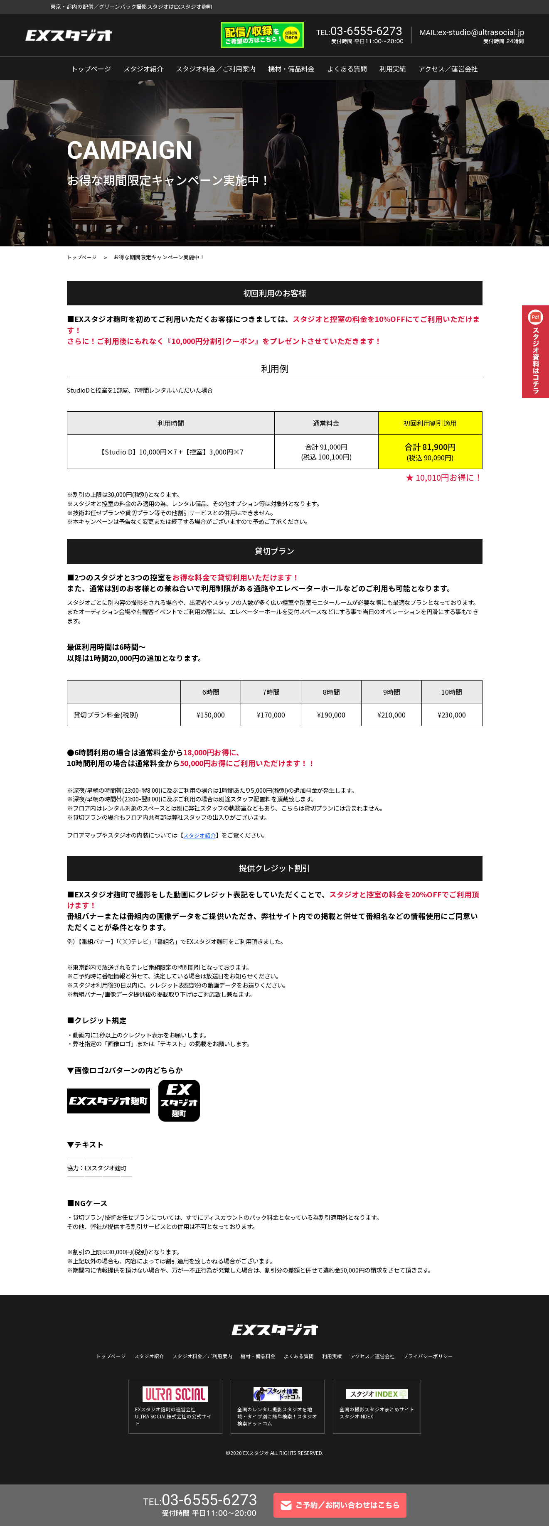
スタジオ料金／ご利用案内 (216, 69)
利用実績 (392, 69)
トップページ (91, 69)
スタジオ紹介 (143, 69)
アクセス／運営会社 (448, 69)
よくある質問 (347, 69)
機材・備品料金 (291, 69)
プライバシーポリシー (418, 1356)
